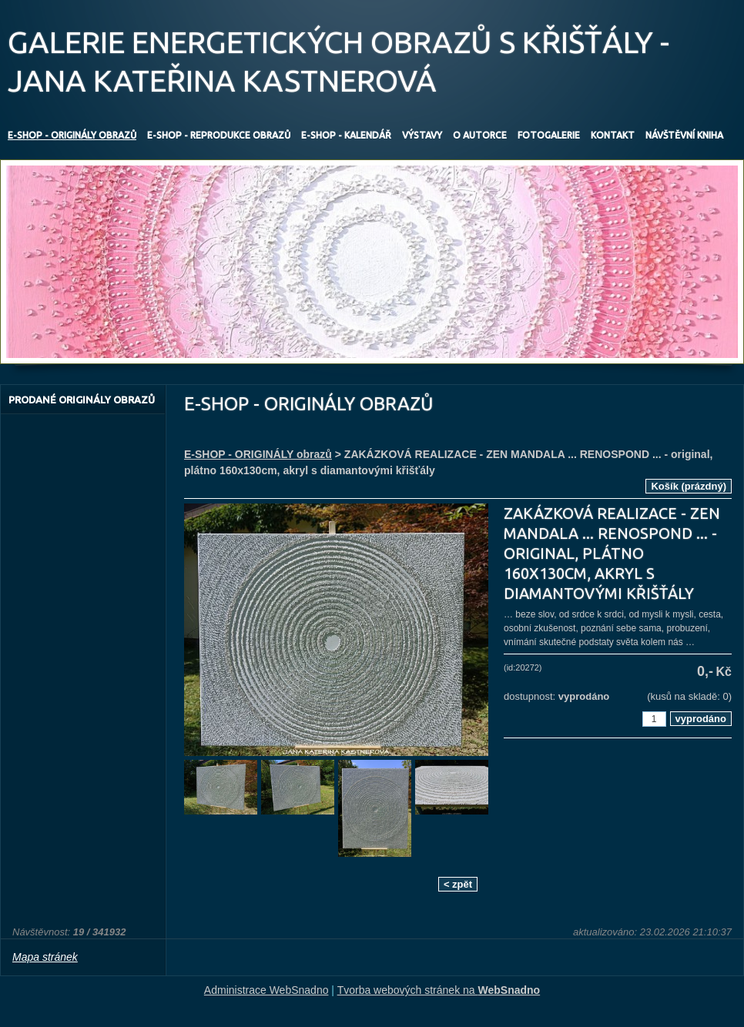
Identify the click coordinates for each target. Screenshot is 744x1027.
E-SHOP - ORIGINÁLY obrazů (258, 454)
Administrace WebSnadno (266, 990)
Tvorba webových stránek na (439, 990)
